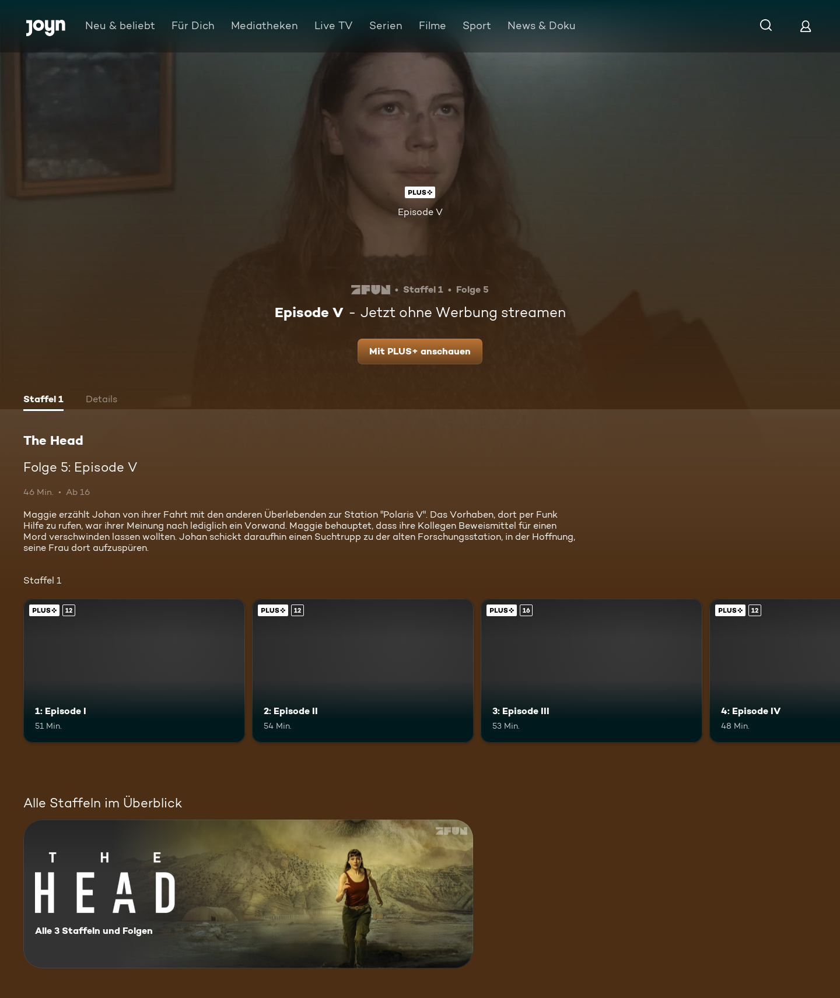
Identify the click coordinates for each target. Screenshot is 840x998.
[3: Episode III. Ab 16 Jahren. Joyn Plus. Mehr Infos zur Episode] (591, 671)
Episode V (420, 211)
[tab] (43, 400)
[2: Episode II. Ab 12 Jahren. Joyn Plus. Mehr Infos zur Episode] (363, 671)
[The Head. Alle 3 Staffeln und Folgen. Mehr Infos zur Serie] (248, 894)
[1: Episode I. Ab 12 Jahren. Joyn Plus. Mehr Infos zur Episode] (134, 671)
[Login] (805, 26)
